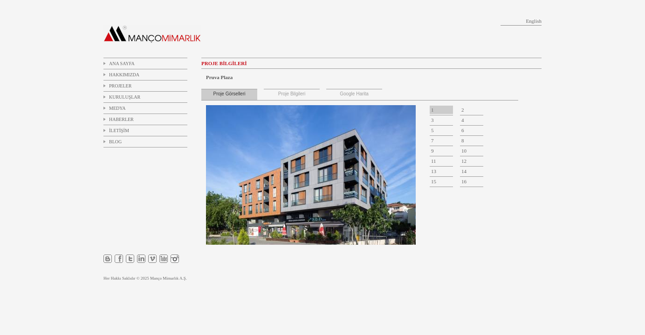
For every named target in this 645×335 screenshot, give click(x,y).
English (534, 21)
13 (433, 171)
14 (464, 171)
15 (433, 181)
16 (464, 181)
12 (464, 161)
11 (433, 161)
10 (464, 151)
